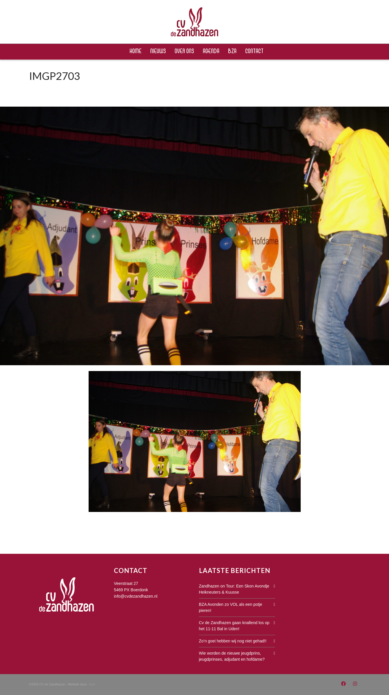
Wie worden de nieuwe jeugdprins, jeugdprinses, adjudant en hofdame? (232, 656)
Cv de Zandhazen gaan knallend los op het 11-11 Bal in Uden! (234, 625)
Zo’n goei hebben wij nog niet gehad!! (233, 641)
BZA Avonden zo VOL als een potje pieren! (230, 607)
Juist (91, 684)
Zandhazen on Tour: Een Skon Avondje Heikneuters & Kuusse (234, 589)
